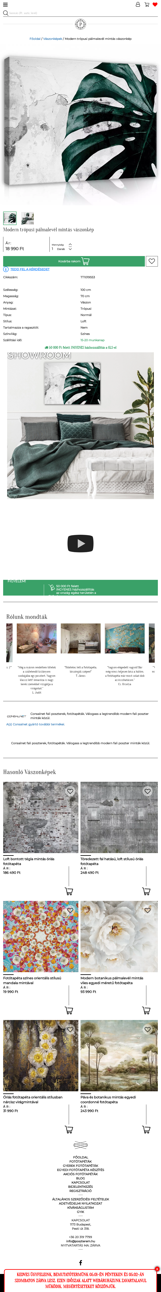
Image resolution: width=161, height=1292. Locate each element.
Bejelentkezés (80, 1187)
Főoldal (35, 39)
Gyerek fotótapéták (80, 1166)
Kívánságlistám (80, 1208)
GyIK (80, 1212)
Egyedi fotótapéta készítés (80, 1170)
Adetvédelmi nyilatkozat (80, 1203)
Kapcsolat (80, 1182)
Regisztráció (80, 1191)
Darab (61, 249)
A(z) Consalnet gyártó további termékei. (35, 724)
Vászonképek (52, 39)
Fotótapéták (80, 1161)
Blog (80, 1178)
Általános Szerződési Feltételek (80, 1199)
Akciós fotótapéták (80, 1174)
